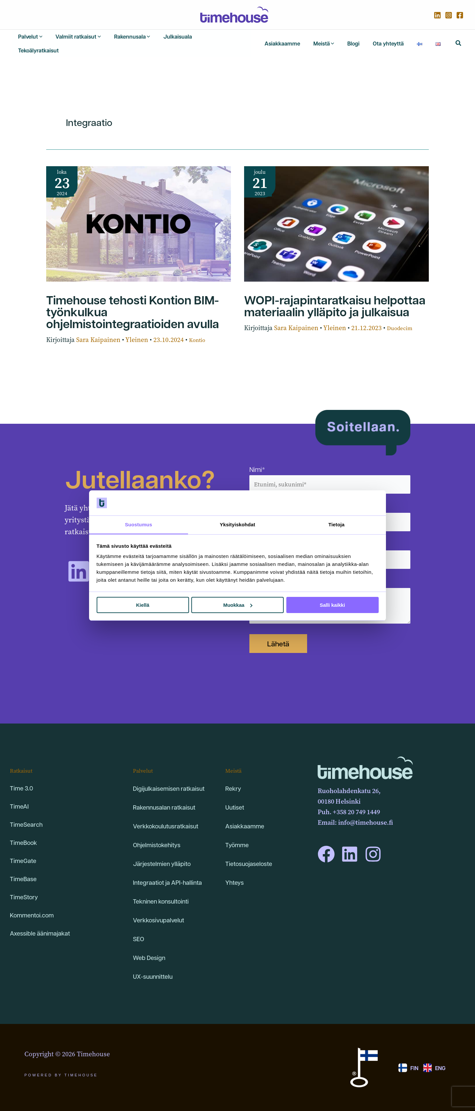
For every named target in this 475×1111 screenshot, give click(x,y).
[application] (37, 40)
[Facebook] (459, 15)
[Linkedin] (437, 15)
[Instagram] (448, 15)
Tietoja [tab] (337, 524)
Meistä (235, 759)
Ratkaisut (24, 759)
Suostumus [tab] (138, 524)
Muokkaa (237, 605)
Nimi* (329, 468)
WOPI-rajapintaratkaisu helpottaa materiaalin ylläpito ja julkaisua (335, 298)
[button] (459, 40)
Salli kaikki (332, 605)
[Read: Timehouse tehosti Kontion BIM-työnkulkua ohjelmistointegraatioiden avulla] (138, 215)
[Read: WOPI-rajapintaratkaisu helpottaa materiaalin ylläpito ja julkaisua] (336, 215)
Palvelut (145, 759)
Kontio (199, 332)
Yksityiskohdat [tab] (237, 524)
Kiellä (142, 605)
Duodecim (402, 320)
